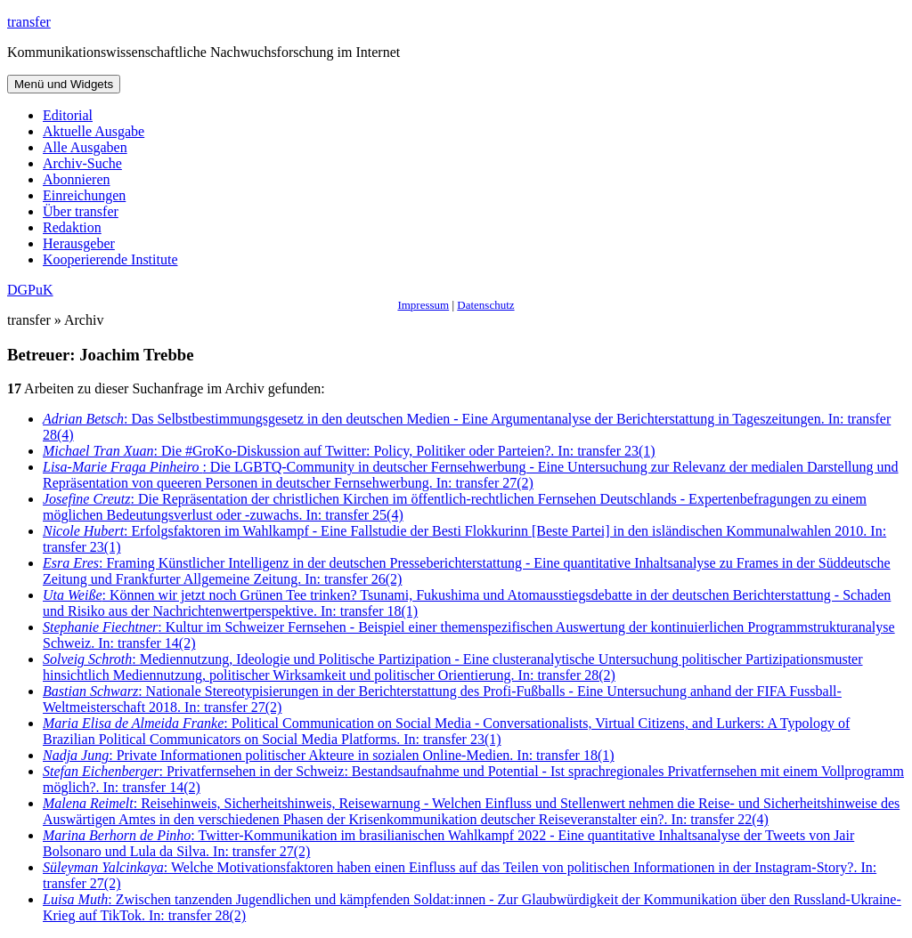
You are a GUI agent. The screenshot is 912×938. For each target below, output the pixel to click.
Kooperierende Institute (110, 259)
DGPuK (30, 289)
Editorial (68, 115)
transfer (29, 21)
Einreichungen (84, 195)
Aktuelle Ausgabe (93, 131)
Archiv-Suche (82, 163)
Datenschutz (485, 304)
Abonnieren (76, 179)
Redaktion (72, 227)
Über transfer (80, 211)
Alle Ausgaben (85, 147)
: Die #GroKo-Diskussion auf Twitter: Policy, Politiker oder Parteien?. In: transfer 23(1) (349, 450)
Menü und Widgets (63, 84)
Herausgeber (79, 243)
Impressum (423, 304)
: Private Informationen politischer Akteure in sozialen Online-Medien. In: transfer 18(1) (329, 755)
